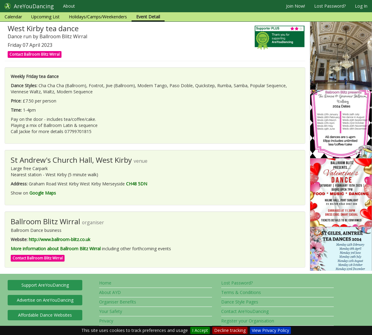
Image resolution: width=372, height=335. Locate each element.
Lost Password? (330, 6)
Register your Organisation (247, 321)
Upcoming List (45, 17)
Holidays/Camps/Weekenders (98, 17)
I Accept (200, 330)
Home (105, 283)
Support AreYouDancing (45, 285)
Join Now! (295, 6)
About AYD (110, 292)
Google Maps (42, 193)
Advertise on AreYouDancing (45, 300)
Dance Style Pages (239, 302)
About (69, 6)
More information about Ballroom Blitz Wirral (56, 248)
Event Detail (148, 17)
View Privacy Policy (270, 330)
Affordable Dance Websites (45, 315)
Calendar (13, 17)
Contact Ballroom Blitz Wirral (34, 54)
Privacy (106, 321)
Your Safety (110, 311)
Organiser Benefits (117, 302)
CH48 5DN (136, 184)
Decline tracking (230, 330)
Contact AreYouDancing (245, 311)
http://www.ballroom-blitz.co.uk (59, 239)
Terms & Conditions (241, 292)
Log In (361, 6)
